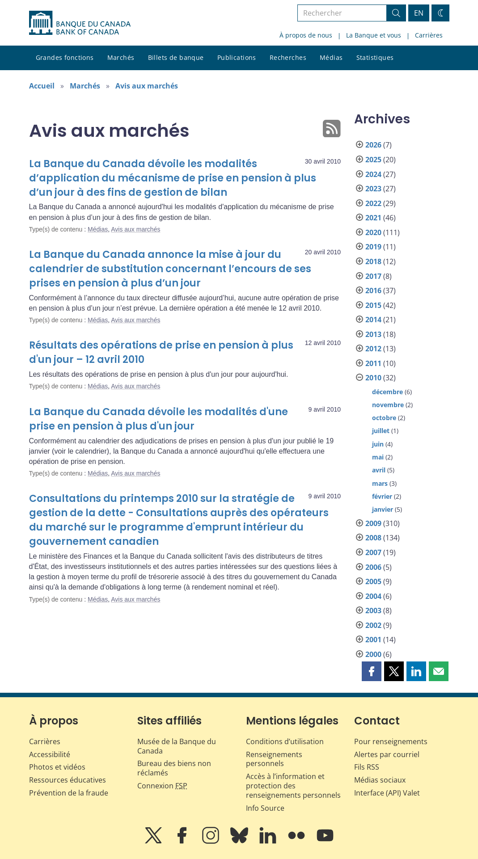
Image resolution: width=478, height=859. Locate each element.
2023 (373, 189)
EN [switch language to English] (418, 13)
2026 (373, 145)
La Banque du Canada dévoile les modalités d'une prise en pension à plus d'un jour (158, 419)
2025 (373, 159)
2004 (373, 596)
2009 (373, 523)
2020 (373, 232)
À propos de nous (305, 35)
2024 (373, 174)
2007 (373, 552)
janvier (382, 509)
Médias (331, 57)
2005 (373, 581)
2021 (373, 218)
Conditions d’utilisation (285, 741)
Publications (236, 57)
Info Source (265, 808)
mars (380, 483)
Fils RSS (366, 767)
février (382, 496)
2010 (373, 378)
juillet (380, 430)
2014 (373, 319)
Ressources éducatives (67, 780)
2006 (373, 567)
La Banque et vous (373, 35)
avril (378, 470)
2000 (373, 654)
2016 (373, 290)
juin (378, 444)
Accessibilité (49, 754)
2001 (373, 639)
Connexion (162, 786)
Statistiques (375, 57)
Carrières (429, 35)
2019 (373, 247)
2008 (373, 538)
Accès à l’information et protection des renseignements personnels (293, 785)
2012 (373, 349)
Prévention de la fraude (68, 793)
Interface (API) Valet (387, 793)
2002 (373, 625)
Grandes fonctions (65, 57)
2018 (373, 261)
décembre (387, 391)
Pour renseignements (390, 741)
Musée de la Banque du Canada (176, 746)
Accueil (42, 86)
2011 (373, 363)
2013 (373, 334)
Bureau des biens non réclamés (174, 768)
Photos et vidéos (57, 767)
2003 (373, 610)
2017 (373, 276)
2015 (373, 305)
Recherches (288, 57)
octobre (384, 417)
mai (378, 457)
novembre (388, 404)
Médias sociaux (380, 780)
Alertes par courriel (386, 754)
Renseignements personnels (274, 759)
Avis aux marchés (146, 86)
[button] (371, 671)
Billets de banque (176, 57)
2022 (373, 203)
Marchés (121, 57)
